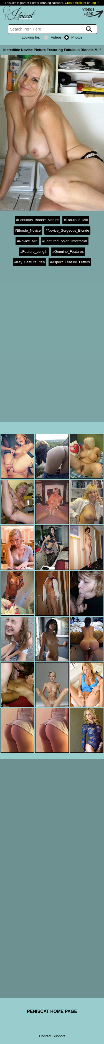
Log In (95, 2)
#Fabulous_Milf (76, 220)
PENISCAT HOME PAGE (52, 1011)
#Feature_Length (33, 251)
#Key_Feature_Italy (29, 262)
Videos (53, 37)
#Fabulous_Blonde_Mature (37, 220)
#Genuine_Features (68, 251)
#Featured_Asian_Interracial (64, 241)
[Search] (52, 29)
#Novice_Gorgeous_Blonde (67, 230)
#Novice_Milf (27, 241)
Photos (73, 37)
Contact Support (52, 1036)
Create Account (75, 2)
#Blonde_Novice (28, 230)
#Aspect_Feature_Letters (70, 262)
